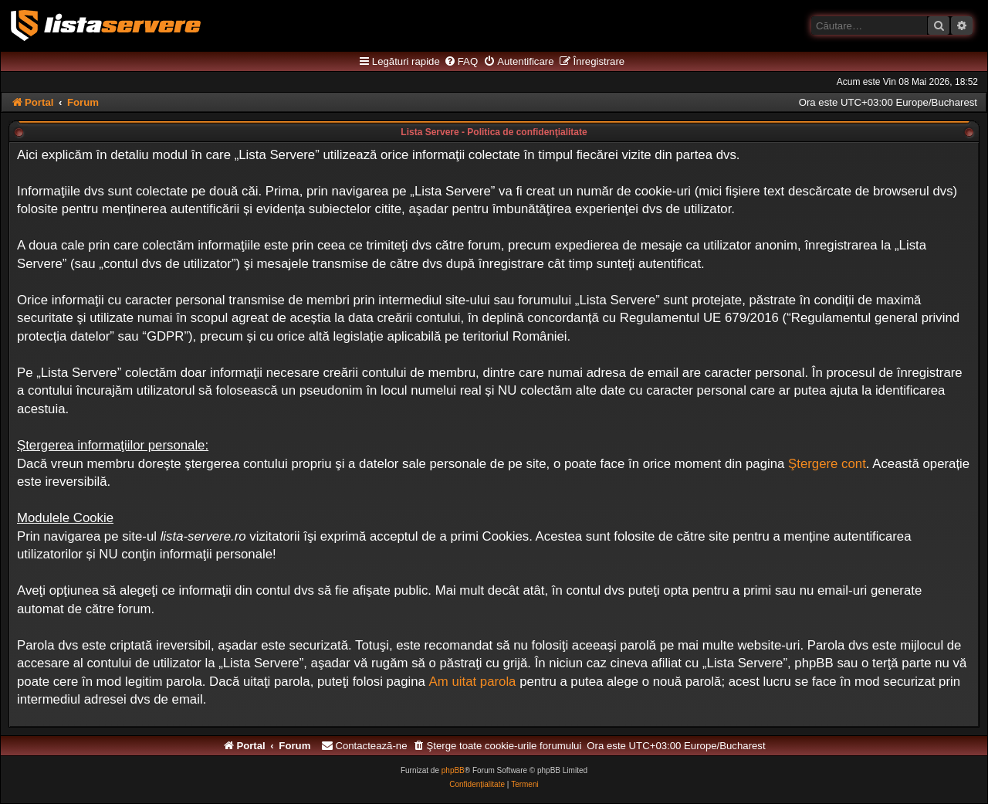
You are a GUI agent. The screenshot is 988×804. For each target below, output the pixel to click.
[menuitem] (461, 62)
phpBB (453, 770)
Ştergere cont (827, 463)
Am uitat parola (472, 681)
